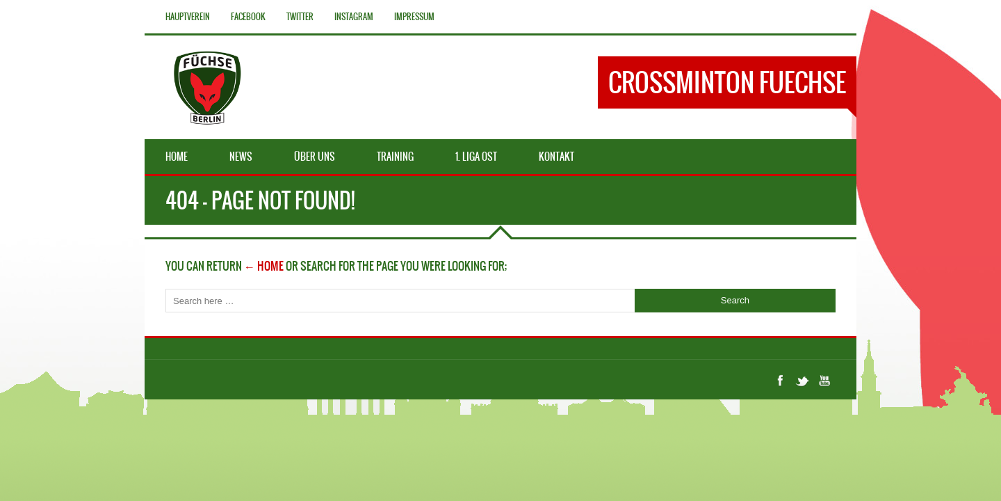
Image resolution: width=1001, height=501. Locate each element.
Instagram (353, 16)
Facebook (248, 16)
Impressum (414, 16)
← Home (264, 265)
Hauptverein (187, 16)
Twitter (300, 16)
